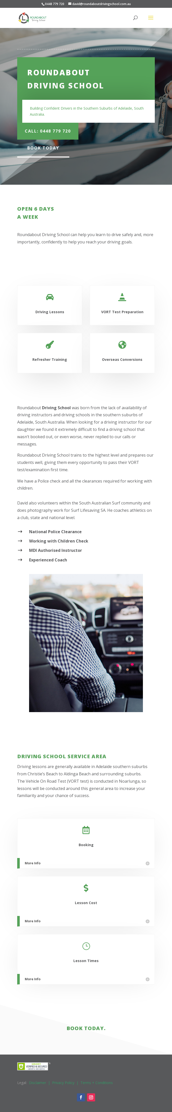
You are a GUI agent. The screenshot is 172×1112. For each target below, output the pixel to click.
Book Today (43, 148)
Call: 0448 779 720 (48, 131)
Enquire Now (131, 261)
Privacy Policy (63, 1082)
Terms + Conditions (96, 1082)
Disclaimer (37, 1082)
